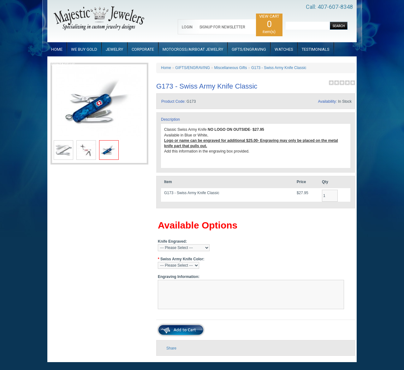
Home (166, 68)
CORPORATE (143, 49)
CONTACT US (63, 64)
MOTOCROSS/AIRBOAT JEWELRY (193, 49)
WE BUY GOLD (84, 49)
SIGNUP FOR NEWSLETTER (222, 27)
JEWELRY (114, 49)
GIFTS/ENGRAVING (249, 49)
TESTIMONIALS (316, 49)
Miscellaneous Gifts (230, 68)
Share (171, 348)
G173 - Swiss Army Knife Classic (278, 68)
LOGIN (187, 27)
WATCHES (284, 49)
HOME (56, 49)
